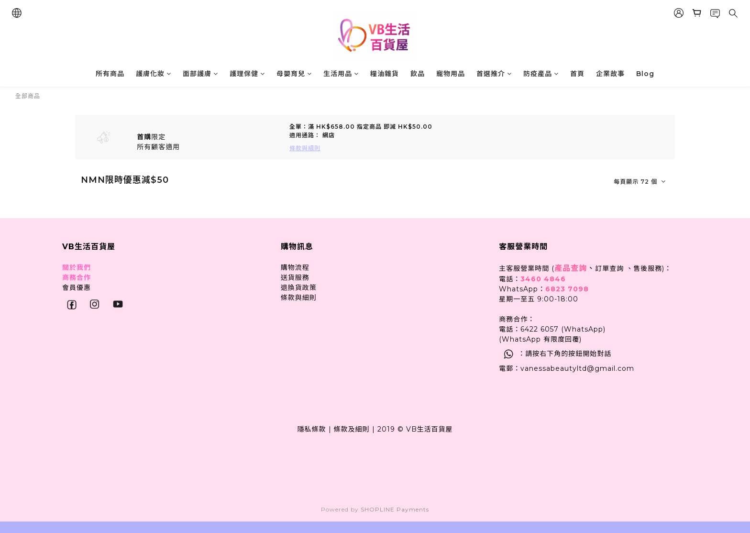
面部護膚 (200, 73)
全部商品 (27, 96)
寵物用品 (450, 73)
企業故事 (610, 73)
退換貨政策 (299, 287)
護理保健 (247, 73)
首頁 (577, 73)
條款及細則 (352, 429)
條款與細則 (299, 297)
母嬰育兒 (294, 73)
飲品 (417, 73)
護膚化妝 (153, 73)
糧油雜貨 (384, 73)
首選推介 (494, 73)
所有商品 (110, 73)
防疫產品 (541, 73)
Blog (645, 73)
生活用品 (341, 73)
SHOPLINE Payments (395, 509)
